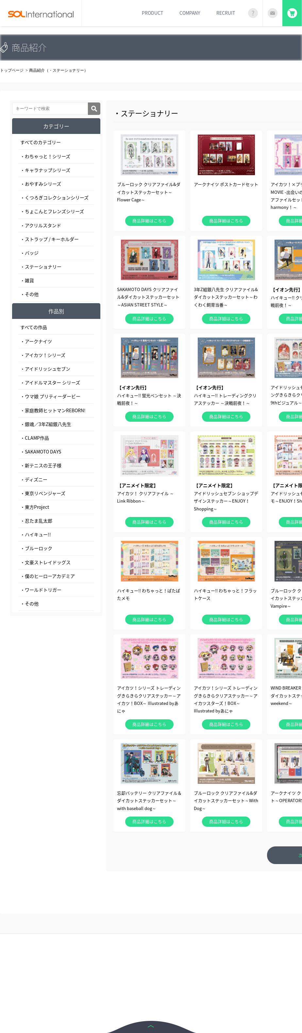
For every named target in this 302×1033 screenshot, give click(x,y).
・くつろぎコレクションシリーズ (54, 197)
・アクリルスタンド (40, 225)
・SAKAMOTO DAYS (40, 451)
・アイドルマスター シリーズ (50, 382)
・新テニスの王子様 (40, 465)
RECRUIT (225, 12)
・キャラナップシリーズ (45, 170)
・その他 (29, 294)
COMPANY (189, 12)
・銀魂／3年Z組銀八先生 (45, 424)
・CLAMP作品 (34, 437)
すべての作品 (33, 327)
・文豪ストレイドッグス (45, 562)
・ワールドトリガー (40, 589)
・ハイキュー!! (35, 534)
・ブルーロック (36, 548)
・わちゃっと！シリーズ (45, 156)
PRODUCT (152, 12)
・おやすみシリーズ (40, 183)
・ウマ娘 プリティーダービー (50, 396)
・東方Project (34, 507)
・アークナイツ (36, 341)
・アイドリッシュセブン (45, 368)
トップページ (12, 70)
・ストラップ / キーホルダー (49, 239)
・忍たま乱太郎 (36, 520)
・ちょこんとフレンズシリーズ (52, 211)
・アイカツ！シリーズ (42, 355)
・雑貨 (27, 280)
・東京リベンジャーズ (42, 493)
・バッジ (29, 252)
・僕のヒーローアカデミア (47, 576)
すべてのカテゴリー (40, 142)
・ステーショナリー (40, 266)
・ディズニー (33, 479)
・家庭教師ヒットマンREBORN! (53, 410)
